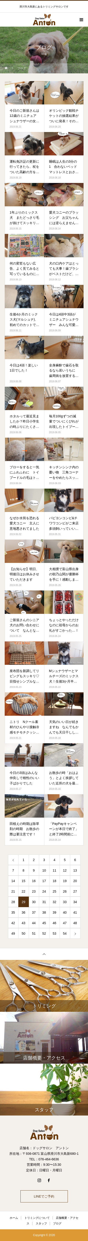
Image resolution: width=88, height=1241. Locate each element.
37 (34, 912)
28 (13, 902)
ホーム (14, 1218)
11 (54, 870)
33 (65, 902)
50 (23, 933)
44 (34, 923)
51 (34, 933)
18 (54, 881)
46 (54, 923)
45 (44, 923)
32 (54, 902)
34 (75, 902)
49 (13, 933)
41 (75, 912)
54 (65, 933)
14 (13, 881)
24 (44, 891)
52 (44, 933)
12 (65, 870)
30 (34, 902)
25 (54, 891)
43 (23, 923)
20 (75, 881)
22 (23, 891)
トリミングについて (37, 1218)
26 (65, 891)
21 (13, 891)
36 (23, 912)
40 (65, 912)
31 (44, 902)
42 (13, 923)
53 (54, 933)
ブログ (57, 1223)
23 (34, 891)
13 (75, 870)
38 (44, 912)
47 (65, 923)
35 (13, 912)
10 (44, 870)
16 (34, 881)
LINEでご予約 (44, 1196)
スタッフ (41, 1223)
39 (54, 912)
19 (65, 881)
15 (23, 881)
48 (75, 923)
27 (75, 891)
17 (44, 881)
